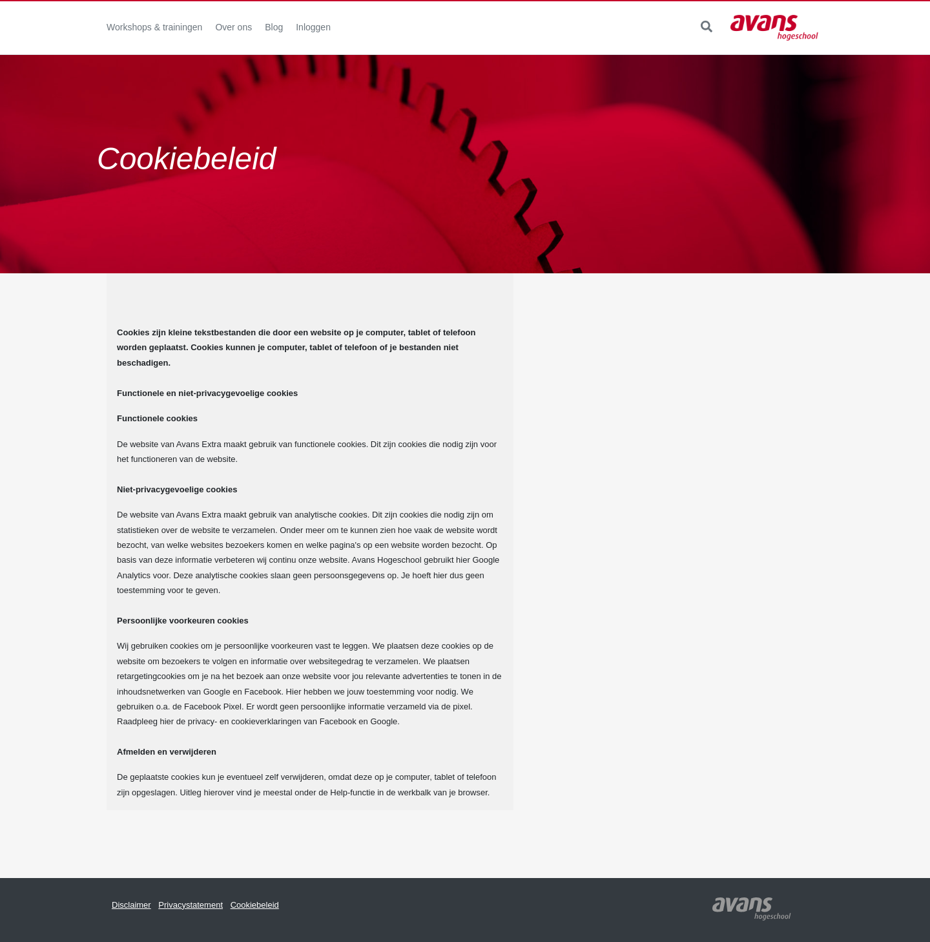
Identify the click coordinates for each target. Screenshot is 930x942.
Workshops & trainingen (154, 27)
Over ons (233, 27)
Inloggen (313, 27)
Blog (274, 27)
